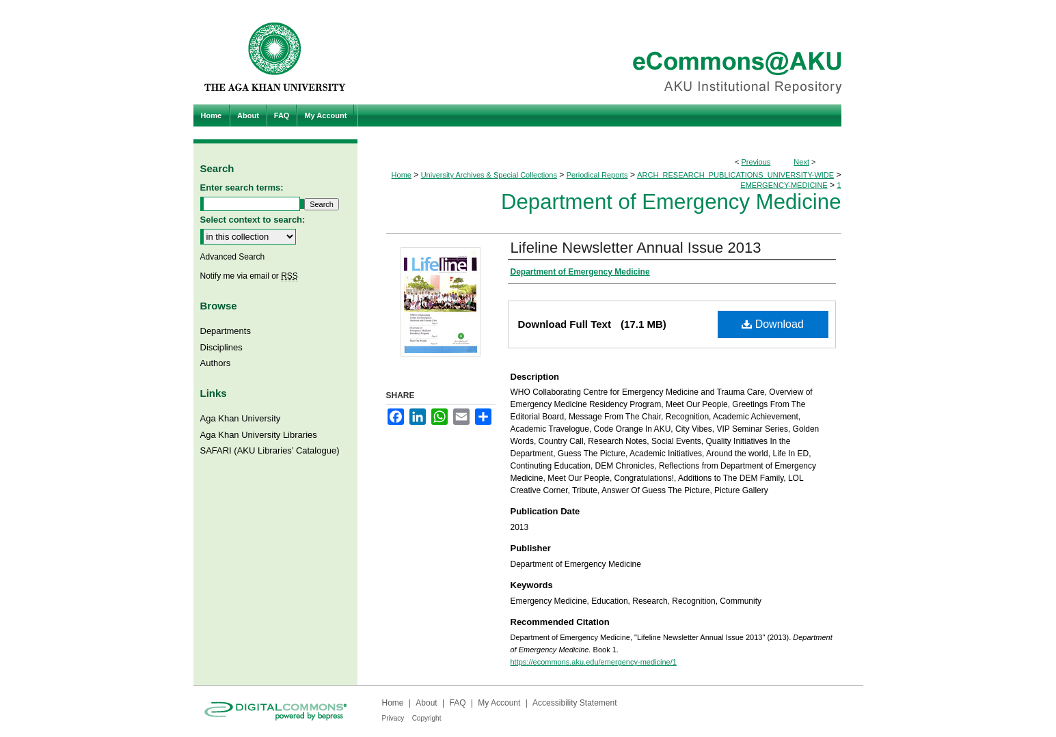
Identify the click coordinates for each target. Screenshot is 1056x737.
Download (773, 324)
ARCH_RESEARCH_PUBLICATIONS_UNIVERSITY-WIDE (735, 175)
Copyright (427, 718)
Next (801, 162)
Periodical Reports (597, 175)
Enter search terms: (242, 187)
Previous (756, 162)
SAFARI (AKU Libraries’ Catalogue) (270, 450)
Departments (225, 331)
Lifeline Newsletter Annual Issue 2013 (636, 247)
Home (401, 175)
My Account (499, 703)
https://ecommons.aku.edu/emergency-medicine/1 (594, 662)
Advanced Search (232, 257)
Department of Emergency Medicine (671, 202)
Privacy (393, 718)
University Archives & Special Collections (489, 175)
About (426, 703)
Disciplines (221, 347)
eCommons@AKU (610, 52)
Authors (215, 363)
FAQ (457, 703)
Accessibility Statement (574, 703)
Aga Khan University (240, 418)
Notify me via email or (249, 276)
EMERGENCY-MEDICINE (783, 185)
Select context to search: (253, 219)
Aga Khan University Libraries (258, 435)
